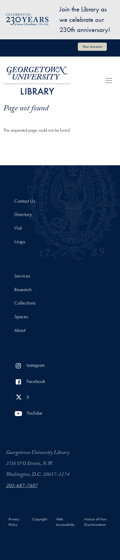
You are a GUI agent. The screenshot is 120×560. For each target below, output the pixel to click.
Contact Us (24, 201)
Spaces (21, 317)
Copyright (39, 519)
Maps (19, 242)
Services (22, 276)
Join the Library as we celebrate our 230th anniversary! (84, 19)
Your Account (92, 46)
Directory (23, 214)
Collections (24, 303)
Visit (18, 228)
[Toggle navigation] (108, 80)
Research (23, 290)
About (19, 330)
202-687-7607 (22, 486)
